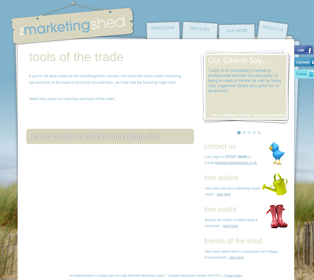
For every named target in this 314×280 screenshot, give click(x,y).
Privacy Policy (233, 275)
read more (230, 226)
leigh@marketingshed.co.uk (236, 163)
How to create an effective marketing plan (94, 136)
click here (224, 194)
